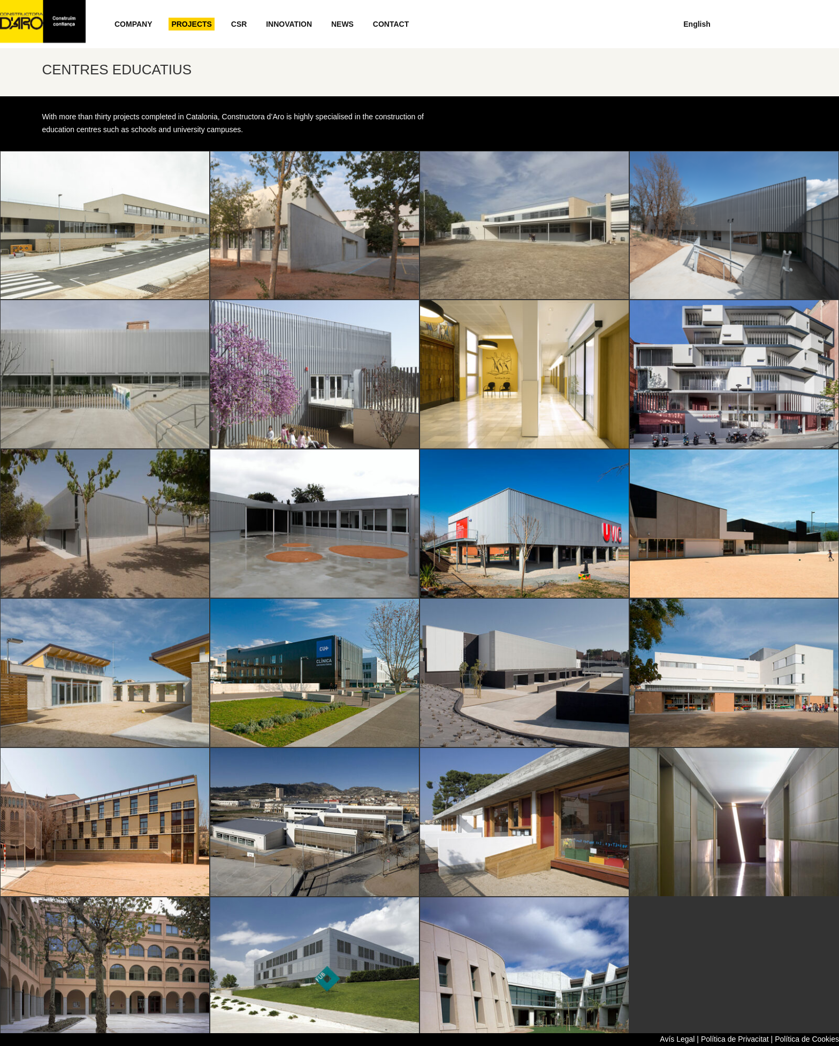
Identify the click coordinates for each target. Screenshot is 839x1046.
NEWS (342, 24)
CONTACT (391, 24)
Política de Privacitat (735, 1039)
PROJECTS (191, 24)
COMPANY (133, 24)
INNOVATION (289, 24)
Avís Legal (677, 1039)
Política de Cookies (807, 1039)
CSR (239, 24)
